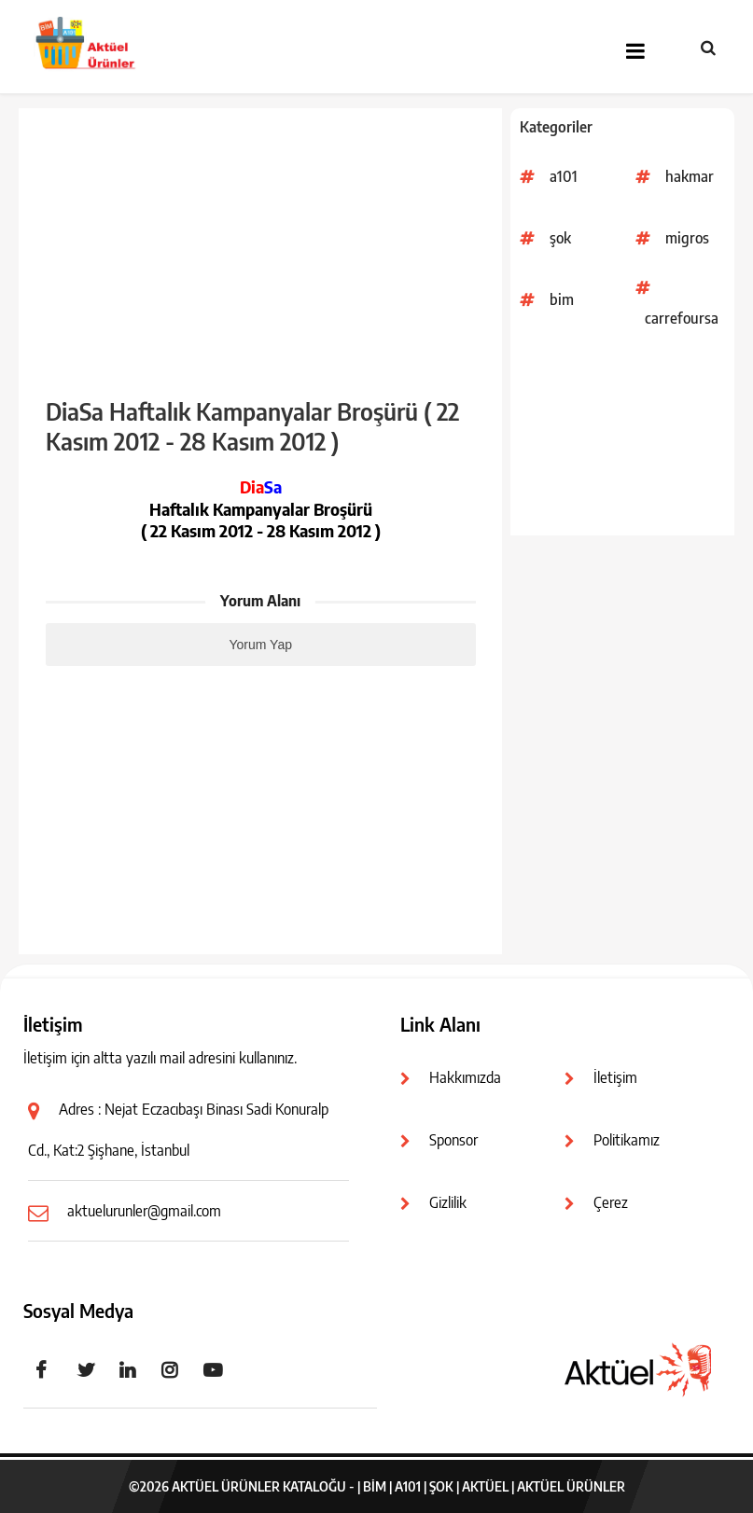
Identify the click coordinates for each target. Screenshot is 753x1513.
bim (562, 299)
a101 (564, 176)
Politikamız (626, 1140)
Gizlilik (448, 1202)
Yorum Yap (261, 644)
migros (687, 238)
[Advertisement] (622, 442)
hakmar (689, 176)
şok (560, 238)
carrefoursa (681, 318)
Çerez (610, 1202)
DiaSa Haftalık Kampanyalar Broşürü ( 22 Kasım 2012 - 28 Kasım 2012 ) (252, 426)
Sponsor (453, 1140)
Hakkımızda (465, 1077)
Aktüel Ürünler (571, 1486)
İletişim (615, 1077)
